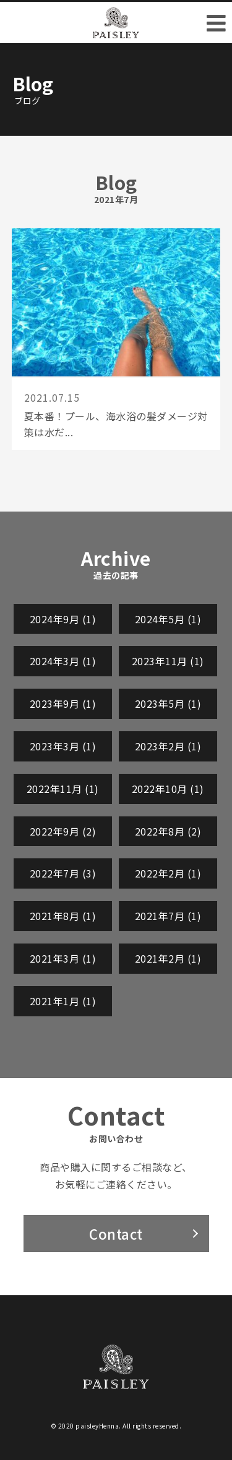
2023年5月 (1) (168, 703)
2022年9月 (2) (63, 831)
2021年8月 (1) (63, 915)
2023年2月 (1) (168, 746)
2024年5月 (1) (168, 619)
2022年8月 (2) (168, 831)
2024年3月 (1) (63, 660)
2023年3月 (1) (63, 746)
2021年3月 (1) (63, 958)
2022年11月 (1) (63, 788)
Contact (116, 1233)
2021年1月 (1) (63, 1000)
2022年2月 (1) (168, 873)
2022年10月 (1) (168, 788)
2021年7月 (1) (168, 915)
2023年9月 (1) (63, 703)
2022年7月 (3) (63, 873)
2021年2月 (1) (168, 958)
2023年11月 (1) (168, 660)
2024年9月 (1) (63, 619)
